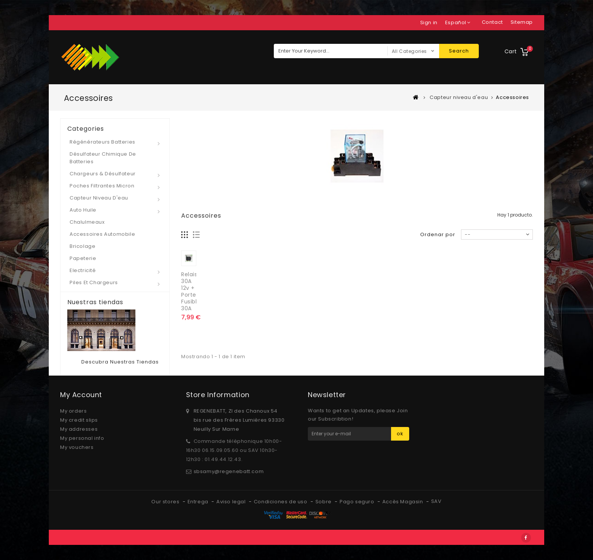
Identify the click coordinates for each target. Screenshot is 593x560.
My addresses (79, 429)
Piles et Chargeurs (94, 282)
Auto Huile (83, 209)
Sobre (324, 501)
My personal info (82, 438)
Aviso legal (231, 501)
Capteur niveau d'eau (99, 197)
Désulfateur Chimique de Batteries (103, 157)
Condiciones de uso (281, 501)
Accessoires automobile (102, 234)
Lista (196, 234)
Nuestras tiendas (95, 302)
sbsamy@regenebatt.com (229, 471)
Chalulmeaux (87, 222)
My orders (73, 411)
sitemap (522, 22)
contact (492, 22)
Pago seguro (358, 501)
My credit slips (79, 420)
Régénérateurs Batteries (102, 141)
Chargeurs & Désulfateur (103, 173)
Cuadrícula (184, 234)
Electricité (83, 270)
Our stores (166, 501)
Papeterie (83, 258)
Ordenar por (437, 234)
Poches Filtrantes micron (102, 185)
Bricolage (82, 246)
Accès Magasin (403, 501)
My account (81, 394)
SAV (436, 501)
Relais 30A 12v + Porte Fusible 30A (190, 291)
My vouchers (77, 447)
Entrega (199, 501)
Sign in (429, 22)
